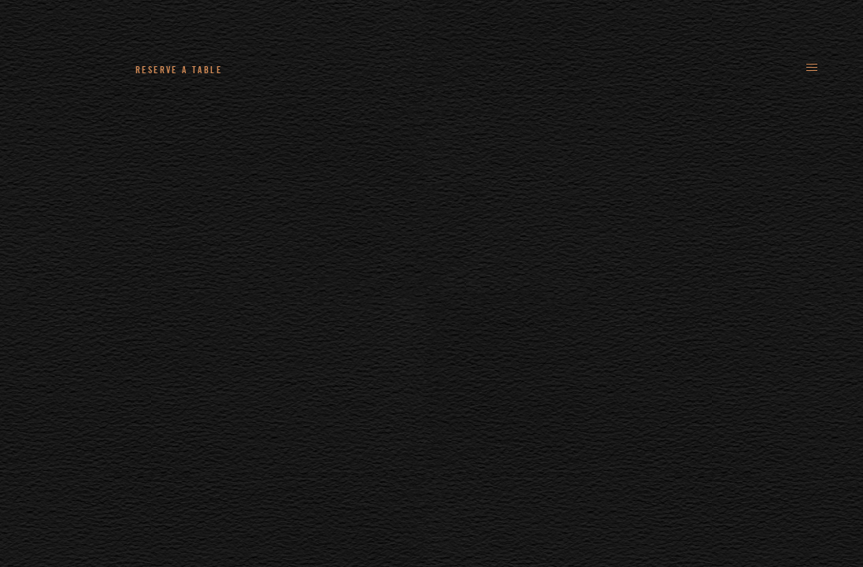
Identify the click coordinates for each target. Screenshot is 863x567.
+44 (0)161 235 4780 (323, 69)
